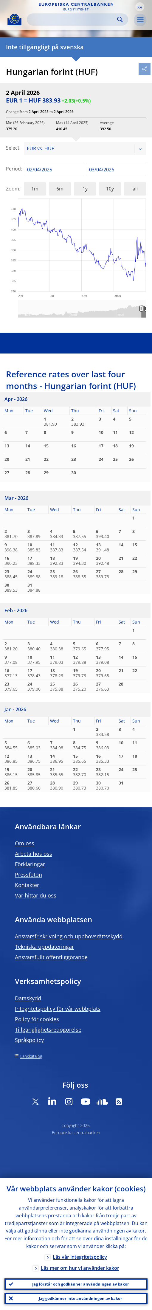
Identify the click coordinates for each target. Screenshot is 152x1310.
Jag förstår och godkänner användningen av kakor (80, 1284)
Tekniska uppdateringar (44, 946)
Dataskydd (28, 998)
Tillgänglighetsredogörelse (48, 1029)
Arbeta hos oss (33, 853)
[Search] (72, 19)
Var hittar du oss (35, 895)
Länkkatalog (31, 1056)
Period (13, 168)
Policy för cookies (37, 1019)
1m (34, 188)
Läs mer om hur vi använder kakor (80, 1268)
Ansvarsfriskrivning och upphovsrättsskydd (68, 936)
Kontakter (27, 885)
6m (59, 188)
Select (12, 148)
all (135, 188)
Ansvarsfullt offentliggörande (51, 957)
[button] (139, 6)
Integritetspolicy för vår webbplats (57, 1008)
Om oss (24, 843)
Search (120, 19)
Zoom (12, 188)
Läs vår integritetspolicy (80, 1257)
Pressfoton (28, 874)
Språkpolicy (29, 1040)
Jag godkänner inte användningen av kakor (80, 1298)
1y (85, 188)
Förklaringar (30, 864)
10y (110, 188)
